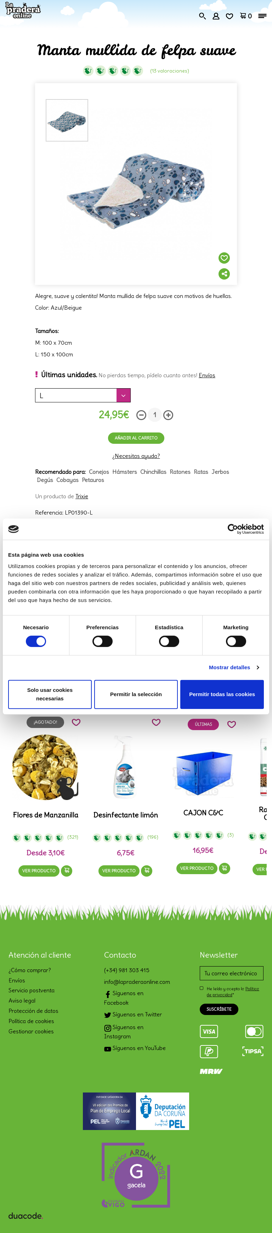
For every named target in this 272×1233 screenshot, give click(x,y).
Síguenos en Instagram (123, 1031)
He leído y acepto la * (233, 991)
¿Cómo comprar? (29, 970)
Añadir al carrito (136, 438)
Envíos (207, 375)
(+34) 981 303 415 (126, 970)
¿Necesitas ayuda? (136, 455)
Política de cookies (31, 1021)
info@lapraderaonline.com (136, 981)
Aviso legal (21, 1000)
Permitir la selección (136, 694)
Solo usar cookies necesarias (50, 694)
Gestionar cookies (31, 1031)
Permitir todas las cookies (222, 694)
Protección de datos (33, 1010)
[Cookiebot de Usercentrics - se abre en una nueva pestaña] (233, 529)
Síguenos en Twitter (133, 1015)
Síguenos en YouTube (135, 1048)
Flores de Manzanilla (45, 815)
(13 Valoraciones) (169, 71)
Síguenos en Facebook (123, 998)
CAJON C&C (203, 813)
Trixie (81, 496)
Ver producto (39, 870)
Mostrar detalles (229, 667)
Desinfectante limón (125, 815)
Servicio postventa (31, 990)
